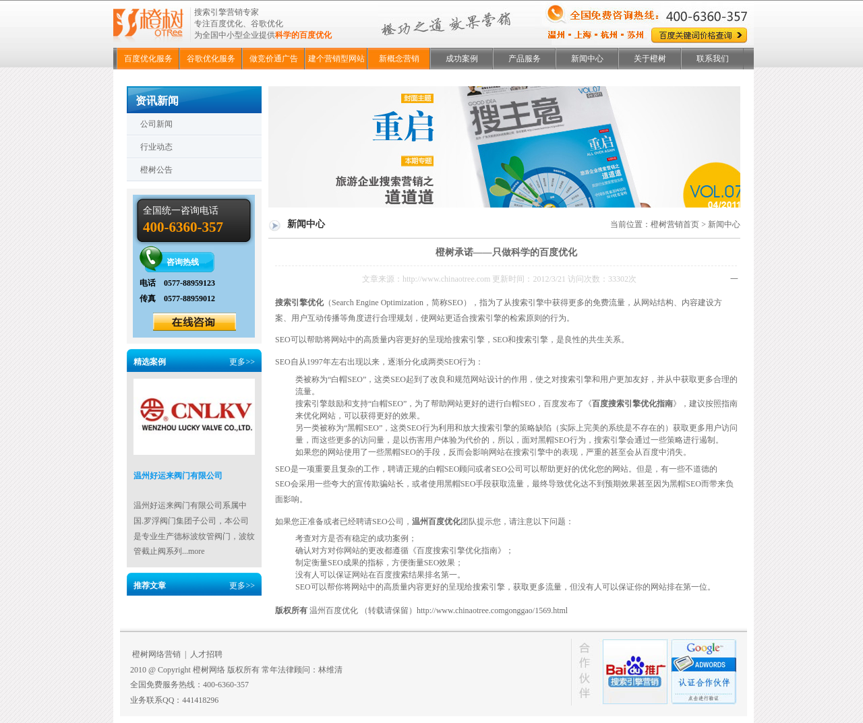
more (196, 551)
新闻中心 (587, 58)
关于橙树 (650, 58)
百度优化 (226, 23)
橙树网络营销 (156, 654)
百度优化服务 (148, 58)
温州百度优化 (333, 610)
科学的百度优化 (303, 35)
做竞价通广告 (273, 58)
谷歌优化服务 (211, 58)
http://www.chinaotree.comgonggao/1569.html (492, 610)
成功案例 (462, 58)
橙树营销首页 (675, 224)
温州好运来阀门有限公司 (177, 475)
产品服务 (524, 58)
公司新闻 (156, 124)
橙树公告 (156, 170)
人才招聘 (206, 654)
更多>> (242, 362)
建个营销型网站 (336, 58)
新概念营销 (399, 58)
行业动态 (156, 147)
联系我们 (712, 58)
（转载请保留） (421, 610)
